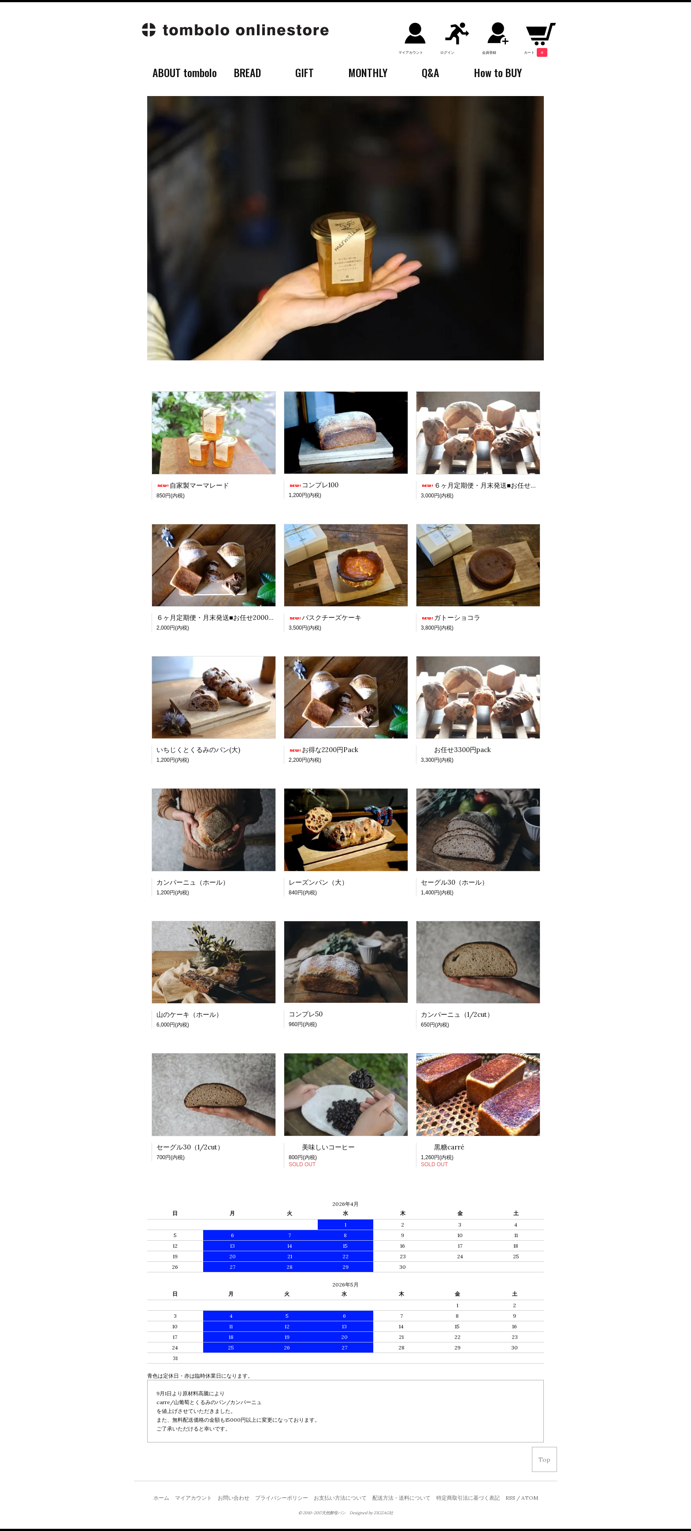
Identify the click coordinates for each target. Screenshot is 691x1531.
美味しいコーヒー (322, 1147)
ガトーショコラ (450, 617)
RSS (510, 1497)
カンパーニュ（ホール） (192, 882)
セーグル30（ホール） (454, 882)
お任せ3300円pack (456, 749)
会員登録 (489, 52)
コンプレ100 (313, 485)
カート (535, 52)
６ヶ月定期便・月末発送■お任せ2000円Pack (223, 617)
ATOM (529, 1497)
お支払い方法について (340, 1497)
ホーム (161, 1497)
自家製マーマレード (192, 485)
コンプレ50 (306, 1014)
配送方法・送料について (401, 1497)
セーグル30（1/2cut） (190, 1147)
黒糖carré (442, 1147)
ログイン (447, 52)
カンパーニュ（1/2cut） (457, 1014)
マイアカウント (410, 52)
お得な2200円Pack (323, 749)
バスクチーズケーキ (325, 617)
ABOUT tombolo (184, 72)
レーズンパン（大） (318, 882)
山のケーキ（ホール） (189, 1014)
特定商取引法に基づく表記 (468, 1497)
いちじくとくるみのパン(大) (198, 749)
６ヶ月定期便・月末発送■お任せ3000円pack (494, 485)
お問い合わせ (233, 1497)
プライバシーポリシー (281, 1497)
